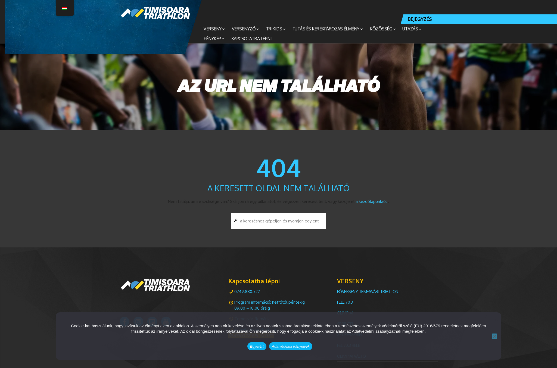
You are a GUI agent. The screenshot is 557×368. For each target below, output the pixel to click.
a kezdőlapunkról (371, 201)
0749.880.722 (247, 291)
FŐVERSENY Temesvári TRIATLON (367, 291)
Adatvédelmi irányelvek (291, 346)
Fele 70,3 (345, 302)
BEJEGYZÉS (420, 19)
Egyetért (257, 346)
